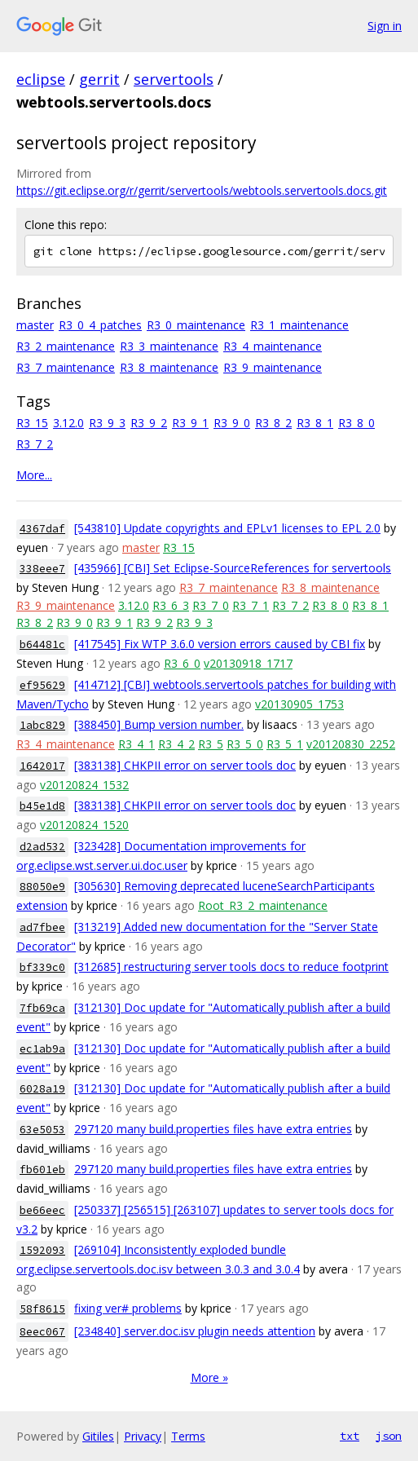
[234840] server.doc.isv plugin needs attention (194, 1331)
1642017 (42, 766)
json (389, 1435)
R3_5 (210, 744)
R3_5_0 (245, 744)
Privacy (142, 1436)
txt (349, 1435)
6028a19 (42, 1089)
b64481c (42, 644)
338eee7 (42, 569)
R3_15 (32, 422)
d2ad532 (42, 847)
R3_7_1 (250, 605)
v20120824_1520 (84, 824)
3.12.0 (68, 422)
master (35, 325)
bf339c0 (42, 967)
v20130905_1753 (299, 704)
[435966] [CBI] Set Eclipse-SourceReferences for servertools (232, 568)
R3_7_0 (210, 605)
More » (209, 1377)
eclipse (40, 79)
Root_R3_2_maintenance (263, 905)
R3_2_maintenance (65, 346)
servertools (173, 79)
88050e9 (42, 887)
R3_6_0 (182, 663)
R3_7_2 (34, 444)
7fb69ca (42, 1008)
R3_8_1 (315, 422)
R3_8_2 (273, 422)
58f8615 (42, 1309)
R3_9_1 (190, 422)
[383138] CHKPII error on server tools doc (185, 765)
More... (34, 475)
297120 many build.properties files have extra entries (213, 1129)
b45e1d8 (42, 806)
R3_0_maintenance (196, 325)
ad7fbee (42, 927)
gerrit (99, 79)
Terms (188, 1436)
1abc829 (42, 725)
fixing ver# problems (128, 1308)
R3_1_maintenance (299, 325)
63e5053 (42, 1130)
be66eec (42, 1210)
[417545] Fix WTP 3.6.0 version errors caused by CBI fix (219, 643)
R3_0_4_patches (100, 325)
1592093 (42, 1250)
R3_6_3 (170, 605)
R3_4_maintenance (272, 346)
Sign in (384, 25)
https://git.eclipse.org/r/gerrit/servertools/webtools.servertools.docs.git (201, 190)
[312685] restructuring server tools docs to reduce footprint (231, 966)
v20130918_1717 (248, 663)
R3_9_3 (107, 422)
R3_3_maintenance (169, 346)
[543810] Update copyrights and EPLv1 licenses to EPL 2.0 (227, 528)
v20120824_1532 (84, 784)
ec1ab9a (42, 1049)
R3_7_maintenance (65, 367)
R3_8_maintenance (169, 367)
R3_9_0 (231, 422)
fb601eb (42, 1169)
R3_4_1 (136, 744)
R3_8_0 (356, 422)
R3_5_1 (284, 744)
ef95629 (42, 685)
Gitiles (98, 1436)
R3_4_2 (176, 744)
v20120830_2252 (350, 744)
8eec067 (42, 1332)
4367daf (42, 529)
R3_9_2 (148, 422)
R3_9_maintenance (272, 367)
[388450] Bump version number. (159, 724)
